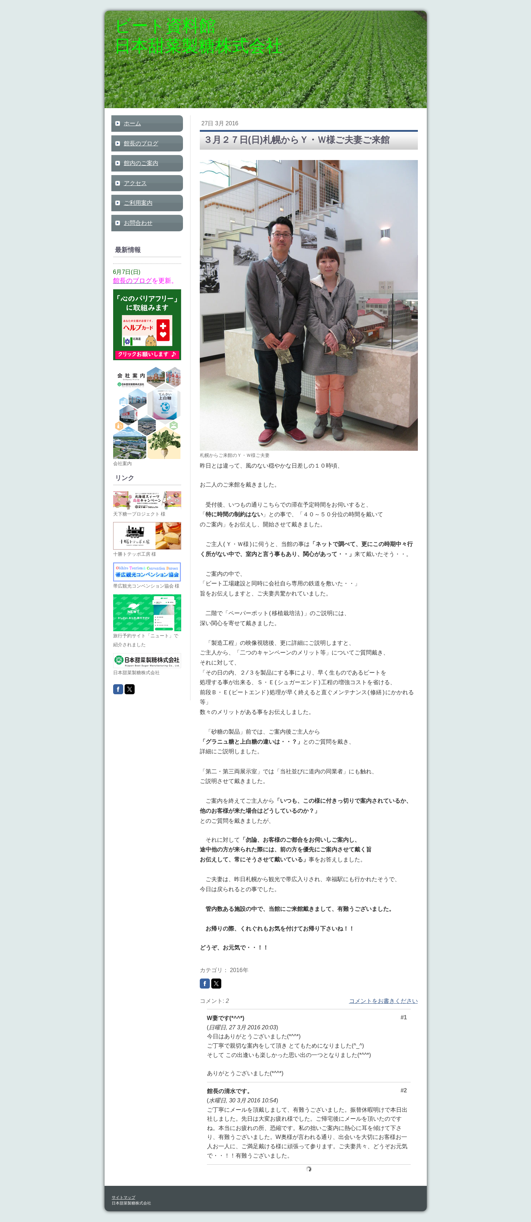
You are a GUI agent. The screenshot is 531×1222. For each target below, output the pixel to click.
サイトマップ (123, 1197)
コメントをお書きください (383, 1001)
